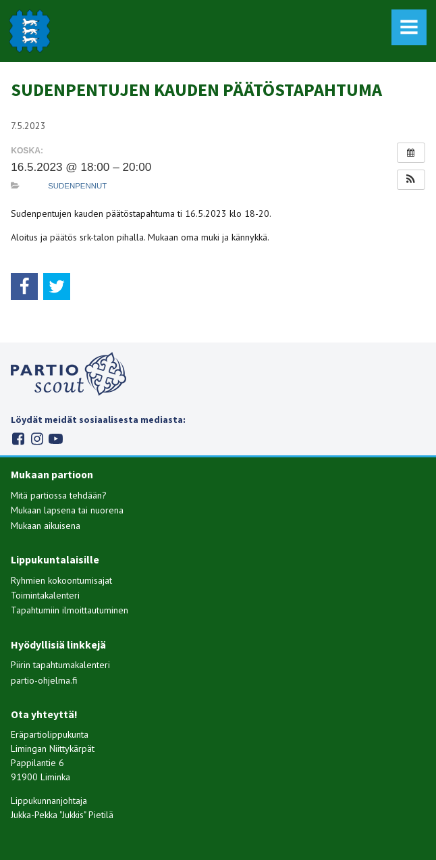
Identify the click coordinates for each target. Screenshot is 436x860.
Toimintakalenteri (45, 595)
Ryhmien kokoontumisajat (61, 580)
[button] (411, 179)
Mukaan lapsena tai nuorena (67, 510)
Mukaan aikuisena (45, 526)
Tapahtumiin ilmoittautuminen (69, 610)
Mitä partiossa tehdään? (59, 495)
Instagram (37, 439)
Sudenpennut (77, 186)
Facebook (18, 439)
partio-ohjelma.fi (44, 680)
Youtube (56, 439)
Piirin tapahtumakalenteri (60, 665)
